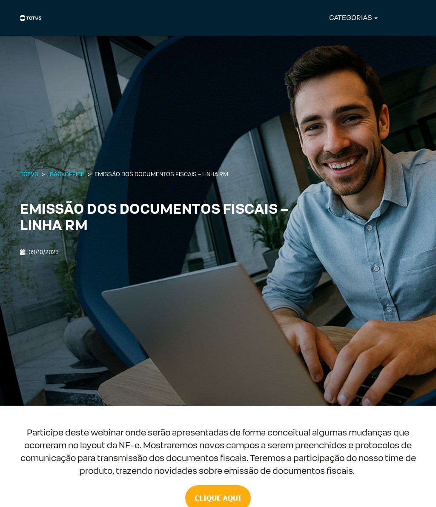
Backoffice (67, 174)
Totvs (29, 174)
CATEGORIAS (350, 18)
